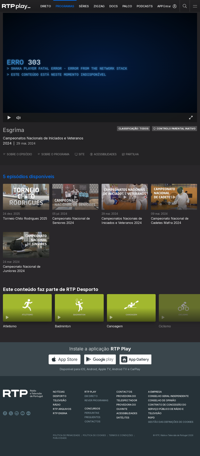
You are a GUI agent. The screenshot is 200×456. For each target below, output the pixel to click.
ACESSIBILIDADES (103, 154)
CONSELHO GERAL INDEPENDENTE (168, 396)
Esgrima (13, 130)
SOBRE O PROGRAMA (53, 154)
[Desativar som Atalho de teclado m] (18, 117)
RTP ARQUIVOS (62, 409)
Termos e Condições (121, 435)
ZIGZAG (99, 6)
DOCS (113, 6)
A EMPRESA (155, 391)
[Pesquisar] (185, 6)
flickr (28, 413)
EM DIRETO (91, 396)
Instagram (17, 413)
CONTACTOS (124, 391)
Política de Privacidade (66, 435)
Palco (127, 6)
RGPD (151, 417)
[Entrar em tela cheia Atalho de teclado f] (191, 117)
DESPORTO (59, 396)
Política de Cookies (94, 435)
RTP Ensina (60, 413)
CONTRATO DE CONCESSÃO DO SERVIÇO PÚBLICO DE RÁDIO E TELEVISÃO (167, 409)
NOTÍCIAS (59, 391)
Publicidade (60, 438)
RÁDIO (57, 404)
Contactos (92, 421)
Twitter (11, 413)
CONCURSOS (92, 408)
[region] (100, 67)
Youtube (23, 413)
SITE (80, 154)
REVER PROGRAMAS (96, 400)
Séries (84, 6)
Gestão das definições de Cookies (170, 421)
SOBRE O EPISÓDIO (17, 154)
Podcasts (145, 6)
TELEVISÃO (59, 400)
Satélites (122, 417)
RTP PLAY (90, 391)
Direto (45, 6)
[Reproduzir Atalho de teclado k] (9, 117)
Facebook (5, 413)
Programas (65, 6)
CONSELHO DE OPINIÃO (162, 400)
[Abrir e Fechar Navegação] (195, 6)
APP (160, 6)
